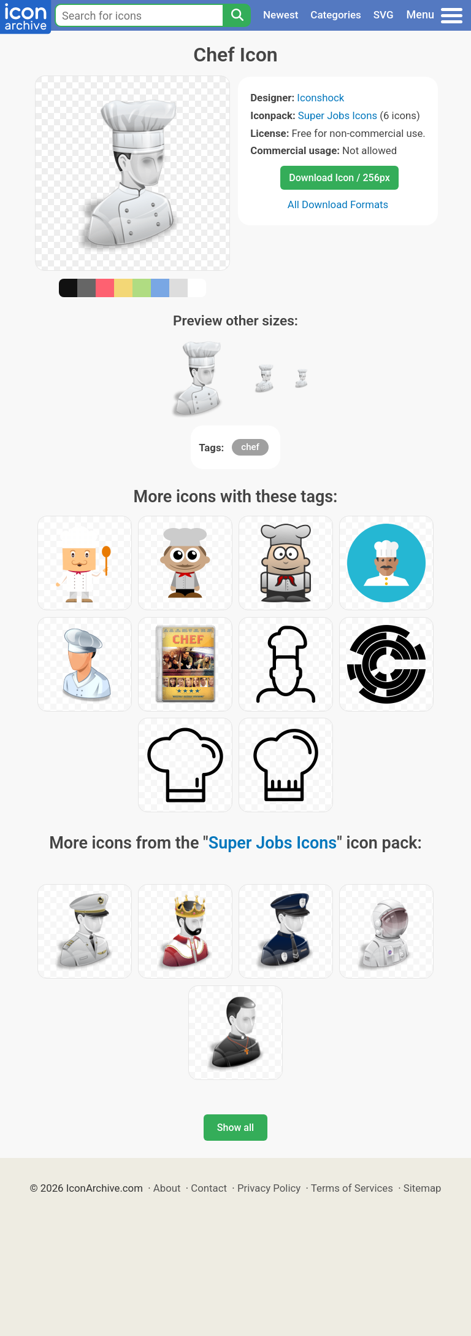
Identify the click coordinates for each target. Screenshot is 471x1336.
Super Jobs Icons (337, 115)
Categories (335, 15)
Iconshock (320, 97)
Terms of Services (352, 1188)
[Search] (237, 15)
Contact (209, 1188)
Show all (235, 1127)
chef (250, 446)
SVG (383, 15)
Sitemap (423, 1188)
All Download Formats (338, 204)
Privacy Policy (269, 1188)
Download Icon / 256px (339, 178)
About (167, 1188)
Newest (280, 15)
